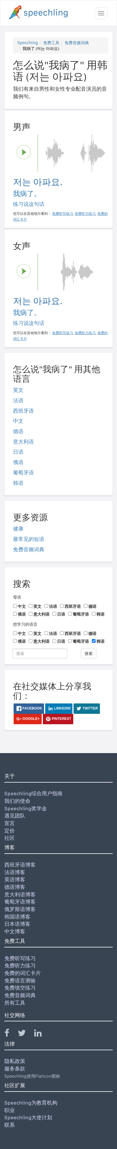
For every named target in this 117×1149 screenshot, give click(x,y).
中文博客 (14, 931)
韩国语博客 (17, 917)
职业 (9, 1110)
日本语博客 (17, 924)
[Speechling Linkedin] (41, 1034)
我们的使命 (17, 801)
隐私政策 (14, 1061)
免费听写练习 (20, 958)
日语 (18, 452)
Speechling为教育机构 (30, 1103)
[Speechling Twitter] (25, 1034)
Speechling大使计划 (28, 1117)
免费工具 (51, 42)
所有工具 (14, 1003)
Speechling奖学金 (25, 808)
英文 (18, 390)
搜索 (89, 653)
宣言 (9, 823)
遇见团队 (14, 816)
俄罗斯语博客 (20, 909)
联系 (9, 1125)
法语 (18, 400)
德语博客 (14, 887)
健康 (18, 529)
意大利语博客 (20, 894)
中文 (18, 421)
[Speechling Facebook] (10, 1034)
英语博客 (14, 879)
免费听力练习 (20, 965)
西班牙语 (23, 411)
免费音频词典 (77, 42)
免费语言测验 (20, 980)
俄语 (18, 462)
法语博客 (14, 872)
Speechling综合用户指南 (33, 793)
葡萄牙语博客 (20, 902)
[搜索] (39, 653)
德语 (18, 431)
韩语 (18, 483)
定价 (9, 831)
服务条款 (14, 1069)
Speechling (27, 42)
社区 (9, 838)
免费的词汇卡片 (22, 973)
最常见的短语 (28, 539)
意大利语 (23, 442)
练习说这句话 (28, 204)
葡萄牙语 (23, 473)
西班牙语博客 (20, 865)
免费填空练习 (20, 988)
